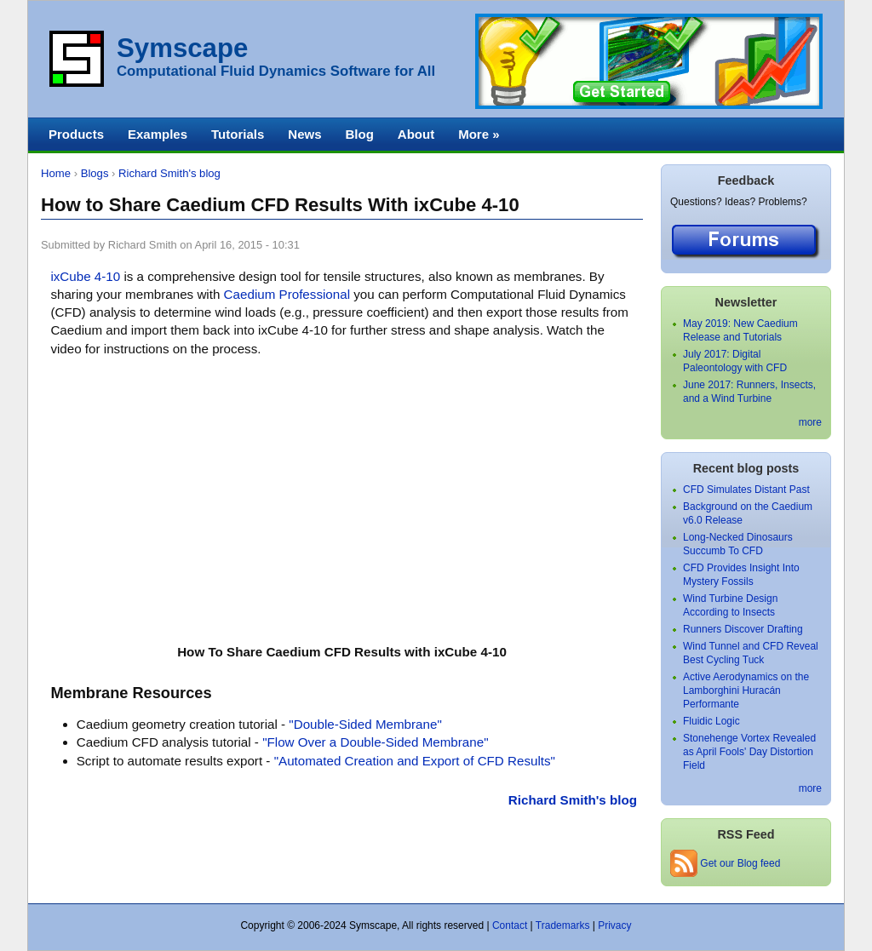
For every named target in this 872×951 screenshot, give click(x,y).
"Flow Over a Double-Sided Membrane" (375, 742)
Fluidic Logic (711, 721)
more (810, 422)
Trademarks (563, 925)
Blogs (95, 173)
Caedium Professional (287, 294)
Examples (157, 134)
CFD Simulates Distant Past (746, 490)
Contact (509, 925)
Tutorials (237, 134)
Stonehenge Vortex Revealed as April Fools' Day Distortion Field (749, 751)
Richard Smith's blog (169, 173)
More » (478, 134)
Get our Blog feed (725, 863)
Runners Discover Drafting (743, 629)
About (416, 134)
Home (56, 173)
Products (76, 134)
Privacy (614, 925)
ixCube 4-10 (85, 276)
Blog (359, 134)
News (304, 134)
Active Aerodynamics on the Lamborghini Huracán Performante (746, 690)
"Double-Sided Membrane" (365, 724)
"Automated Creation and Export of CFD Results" (414, 760)
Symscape (182, 48)
